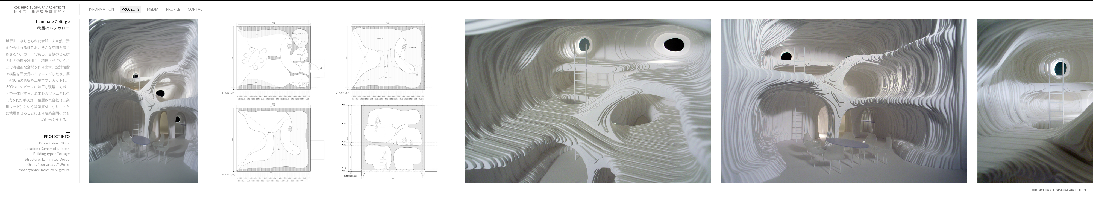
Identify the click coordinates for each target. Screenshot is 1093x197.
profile (173, 9)
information (101, 9)
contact (196, 9)
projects (130, 9)
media (152, 9)
